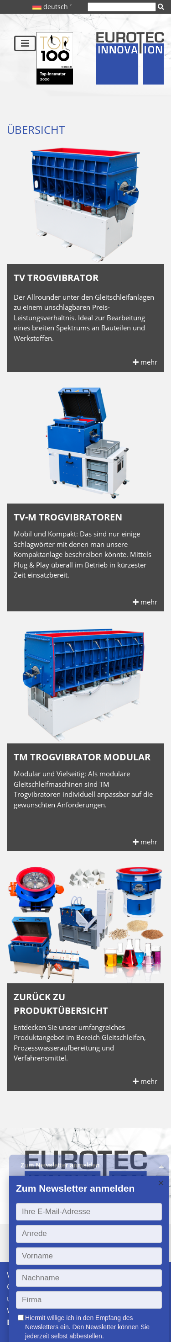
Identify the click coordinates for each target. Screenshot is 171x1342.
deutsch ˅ (52, 6)
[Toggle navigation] (25, 43)
